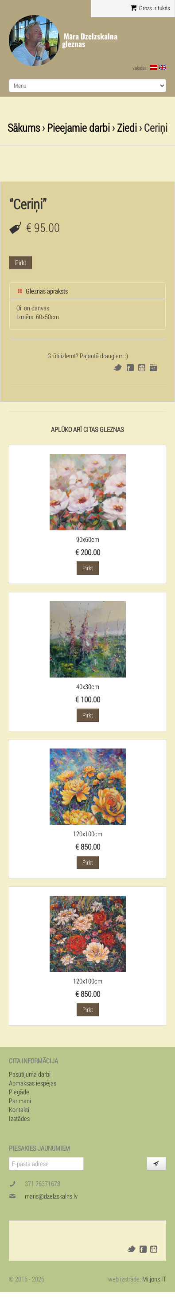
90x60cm (87, 539)
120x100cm (87, 833)
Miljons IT (154, 1278)
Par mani (20, 1100)
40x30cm (87, 686)
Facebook (130, 367)
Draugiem (141, 367)
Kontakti (19, 1109)
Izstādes (19, 1118)
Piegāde (19, 1091)
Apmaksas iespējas (32, 1082)
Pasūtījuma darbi (30, 1074)
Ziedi (127, 127)
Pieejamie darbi (78, 127)
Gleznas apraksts (42, 290)
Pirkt (20, 262)
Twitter (117, 367)
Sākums (24, 127)
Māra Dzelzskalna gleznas (89, 40)
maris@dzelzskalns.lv (51, 1195)
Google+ (153, 367)
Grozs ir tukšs (150, 8)
